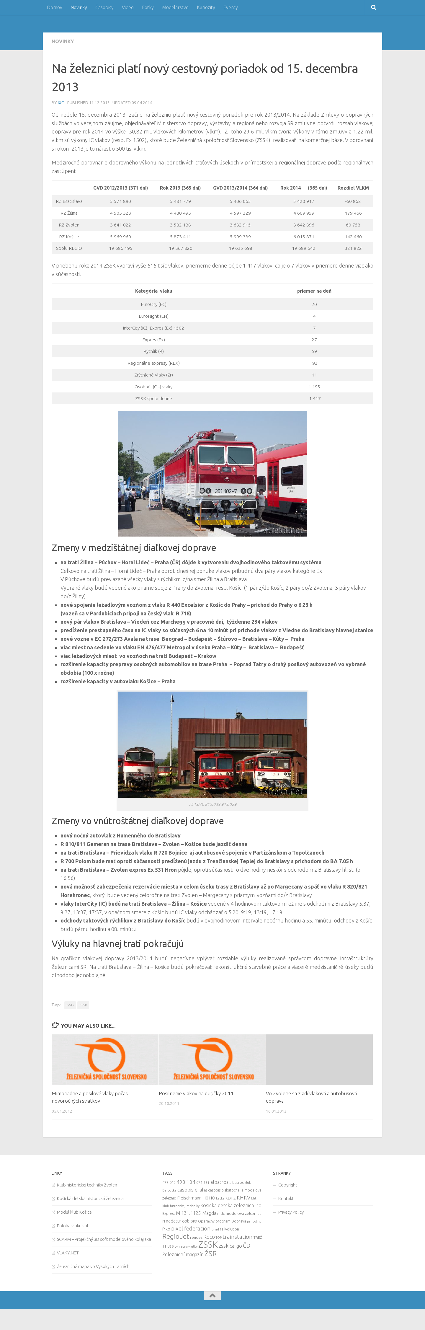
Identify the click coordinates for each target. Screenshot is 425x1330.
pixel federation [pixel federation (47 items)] (191, 1228)
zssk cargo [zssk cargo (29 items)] (230, 1245)
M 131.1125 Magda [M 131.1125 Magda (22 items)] (196, 1213)
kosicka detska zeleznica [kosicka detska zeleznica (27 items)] (227, 1205)
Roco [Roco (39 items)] (209, 1237)
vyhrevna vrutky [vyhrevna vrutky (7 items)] (186, 1246)
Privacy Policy (291, 1212)
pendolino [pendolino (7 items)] (254, 1221)
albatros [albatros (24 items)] (219, 1182)
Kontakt (286, 1198)
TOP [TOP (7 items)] (219, 1237)
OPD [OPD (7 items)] (193, 1221)
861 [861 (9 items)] (206, 1182)
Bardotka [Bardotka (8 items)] (169, 1190)
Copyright (287, 1184)
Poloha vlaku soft (73, 1225)
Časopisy (104, 7)
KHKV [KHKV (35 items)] (243, 1197)
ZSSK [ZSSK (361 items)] (208, 1244)
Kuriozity (206, 7)
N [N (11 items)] (163, 1221)
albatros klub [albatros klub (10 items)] (240, 1182)
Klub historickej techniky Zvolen (87, 1184)
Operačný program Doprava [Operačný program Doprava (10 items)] (222, 1221)
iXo (61, 102)
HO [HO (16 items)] (212, 1198)
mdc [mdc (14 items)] (221, 1213)
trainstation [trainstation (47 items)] (238, 1236)
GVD (70, 1005)
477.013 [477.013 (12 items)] (169, 1182)
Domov (54, 7)
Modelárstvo (175, 7)
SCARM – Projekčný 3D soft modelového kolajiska (104, 1239)
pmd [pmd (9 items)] (215, 1229)
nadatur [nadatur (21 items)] (173, 1220)
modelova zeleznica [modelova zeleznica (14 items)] (243, 1213)
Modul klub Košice (74, 1212)
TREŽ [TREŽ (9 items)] (258, 1237)
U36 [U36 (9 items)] (170, 1246)
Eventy (230, 7)
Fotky (148, 7)
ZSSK (83, 1005)
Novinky (79, 7)
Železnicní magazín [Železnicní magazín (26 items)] (183, 1254)
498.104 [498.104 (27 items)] (185, 1182)
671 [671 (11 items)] (199, 1182)
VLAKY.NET (68, 1252)
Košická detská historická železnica (90, 1198)
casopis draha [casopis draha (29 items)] (192, 1189)
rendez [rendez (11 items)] (196, 1237)
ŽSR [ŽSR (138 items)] (211, 1253)
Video (128, 7)
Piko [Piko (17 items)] (166, 1228)
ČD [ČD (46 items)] (246, 1245)
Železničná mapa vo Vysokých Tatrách (93, 1266)
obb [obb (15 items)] (185, 1221)
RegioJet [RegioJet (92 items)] (175, 1236)
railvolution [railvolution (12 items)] (229, 1229)
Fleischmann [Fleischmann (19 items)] (189, 1197)
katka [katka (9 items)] (220, 1198)
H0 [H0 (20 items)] (205, 1197)
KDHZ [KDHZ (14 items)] (230, 1198)
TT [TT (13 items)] (164, 1246)
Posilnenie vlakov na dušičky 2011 (196, 1093)
